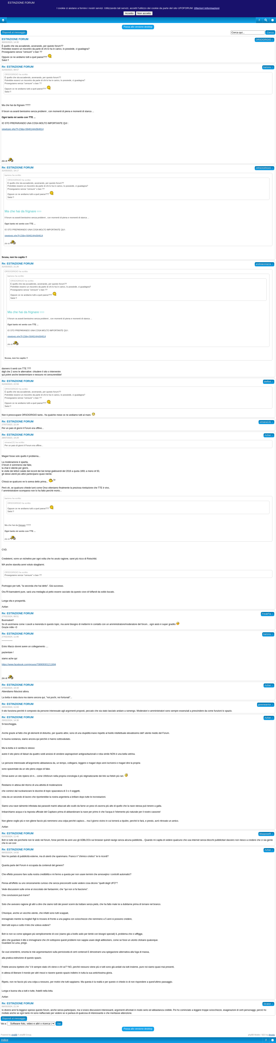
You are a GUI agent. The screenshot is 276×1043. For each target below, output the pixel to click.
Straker (268, 1004)
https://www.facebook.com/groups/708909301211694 (29, 664)
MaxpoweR (266, 834)
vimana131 (266, 422)
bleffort (268, 381)
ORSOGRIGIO (264, 39)
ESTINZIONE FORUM (21, 2)
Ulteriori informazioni (206, 8)
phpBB (14, 1035)
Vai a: (4, 1023)
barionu (268, 67)
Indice (4, 1039)
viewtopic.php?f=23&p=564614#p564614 (23, 129)
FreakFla (267, 614)
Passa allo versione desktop (138, 26)
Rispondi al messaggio (13, 32)
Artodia (272, 1035)
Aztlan (269, 435)
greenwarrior (265, 704)
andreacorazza (264, 264)
